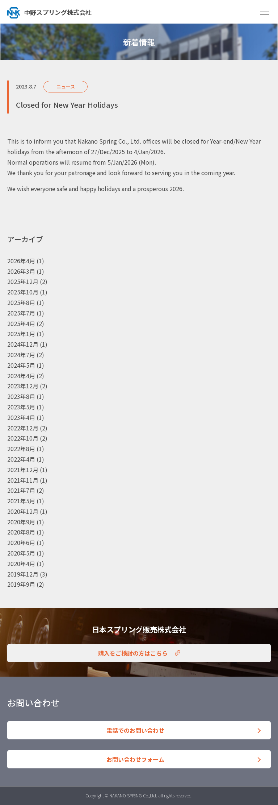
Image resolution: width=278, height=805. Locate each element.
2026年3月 (21, 271)
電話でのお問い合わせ (135, 730)
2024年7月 (21, 354)
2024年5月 (21, 365)
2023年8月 (21, 396)
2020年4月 (21, 563)
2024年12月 (22, 344)
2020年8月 (21, 532)
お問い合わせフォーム (135, 759)
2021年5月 (21, 500)
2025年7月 (21, 313)
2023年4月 (21, 417)
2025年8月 (21, 302)
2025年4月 (21, 323)
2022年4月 (21, 459)
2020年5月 (21, 553)
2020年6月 (21, 542)
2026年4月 (21, 260)
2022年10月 (22, 438)
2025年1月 (21, 333)
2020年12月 (22, 511)
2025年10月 (22, 292)
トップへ (70, 12)
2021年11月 (22, 480)
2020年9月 (21, 521)
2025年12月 (22, 281)
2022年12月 (22, 428)
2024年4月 (21, 375)
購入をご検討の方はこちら (133, 653)
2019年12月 (22, 574)
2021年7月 (21, 490)
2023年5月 (21, 406)
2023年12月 (22, 385)
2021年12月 (22, 469)
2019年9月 (21, 584)
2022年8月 (21, 448)
